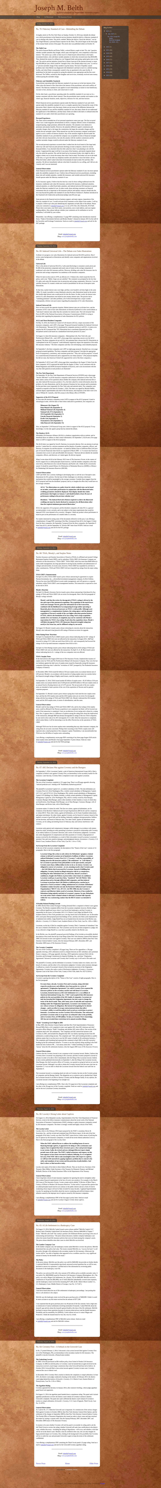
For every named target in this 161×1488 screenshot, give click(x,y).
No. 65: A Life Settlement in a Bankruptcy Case (55, 1225)
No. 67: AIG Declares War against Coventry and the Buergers (61, 767)
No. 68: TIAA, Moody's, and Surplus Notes (53, 553)
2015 (108, 69)
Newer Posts (40, 1463)
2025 (108, 31)
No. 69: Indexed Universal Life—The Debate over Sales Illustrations (63, 251)
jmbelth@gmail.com (57, 206)
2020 (108, 53)
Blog (38, 17)
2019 (108, 56)
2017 (108, 63)
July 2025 (111, 34)
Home (67, 1463)
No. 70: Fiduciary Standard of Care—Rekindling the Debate (60, 29)
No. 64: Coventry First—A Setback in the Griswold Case (59, 1347)
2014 (108, 72)
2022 (108, 47)
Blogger (102, 1483)
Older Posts (93, 1463)
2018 (108, 59)
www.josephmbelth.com (69, 236)
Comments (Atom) (71, 1469)
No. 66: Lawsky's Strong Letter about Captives (55, 1114)
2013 (108, 75)
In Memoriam (48, 17)
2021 (108, 50)
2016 (108, 66)
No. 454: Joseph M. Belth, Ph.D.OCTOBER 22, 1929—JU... (114, 39)
